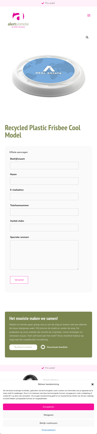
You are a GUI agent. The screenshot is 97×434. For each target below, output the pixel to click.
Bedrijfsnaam (17, 158)
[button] (92, 384)
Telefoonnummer (19, 205)
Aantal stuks (17, 220)
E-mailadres (17, 189)
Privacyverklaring (48, 430)
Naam (13, 174)
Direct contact (23, 347)
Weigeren (48, 414)
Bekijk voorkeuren (48, 423)
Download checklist (54, 347)
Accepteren (48, 406)
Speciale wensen (19, 237)
